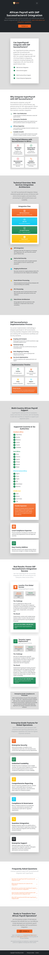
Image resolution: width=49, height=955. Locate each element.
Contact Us (24, 931)
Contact (37, 952)
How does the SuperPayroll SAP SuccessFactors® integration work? (23, 879)
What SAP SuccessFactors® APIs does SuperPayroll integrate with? (24, 898)
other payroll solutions (22, 936)
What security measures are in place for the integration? (22, 884)
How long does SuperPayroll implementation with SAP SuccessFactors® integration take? (23, 893)
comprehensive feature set (29, 935)
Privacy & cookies (30, 952)
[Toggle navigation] (37, 3)
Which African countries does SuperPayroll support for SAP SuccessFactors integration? (24, 888)
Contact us (24, 26)
